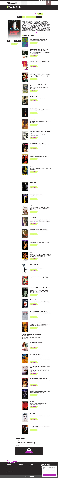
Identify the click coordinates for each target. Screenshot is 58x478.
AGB (7, 471)
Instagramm (32, 466)
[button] (15, 40)
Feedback (20, 465)
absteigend (39, 16)
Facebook (31, 465)
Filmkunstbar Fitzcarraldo (11, 468)
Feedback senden (42, 0)
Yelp (31, 468)
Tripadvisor (32, 467)
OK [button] (49, 475)
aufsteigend (33, 16)
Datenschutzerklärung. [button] (49, 473)
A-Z (24, 16)
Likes (28, 16)
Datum (20, 16)
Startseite (8, 465)
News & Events (34, 3)
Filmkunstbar (42, 3)
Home (19, 3)
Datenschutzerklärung (10, 470)
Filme (29, 3)
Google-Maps (20, 466)
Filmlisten (24, 3)
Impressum (8, 469)
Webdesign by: (29, 476)
